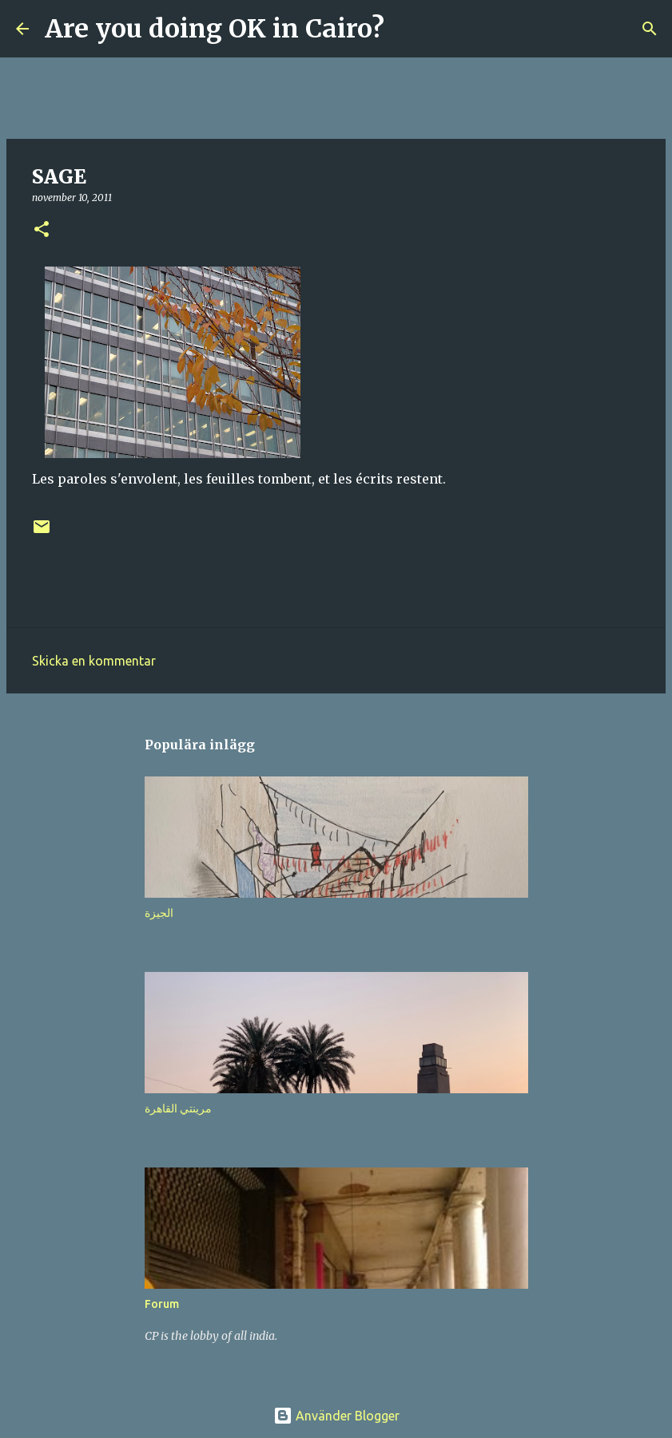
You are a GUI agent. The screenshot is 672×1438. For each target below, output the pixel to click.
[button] (41, 230)
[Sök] (406, 29)
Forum (162, 1304)
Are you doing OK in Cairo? (214, 29)
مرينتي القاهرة (178, 1108)
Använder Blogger (336, 1415)
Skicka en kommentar (94, 661)
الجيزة (159, 913)
